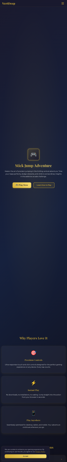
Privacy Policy (40, 452)
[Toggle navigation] (63, 3)
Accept (25, 456)
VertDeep (8, 3)
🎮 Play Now (22, 185)
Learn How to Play (44, 185)
